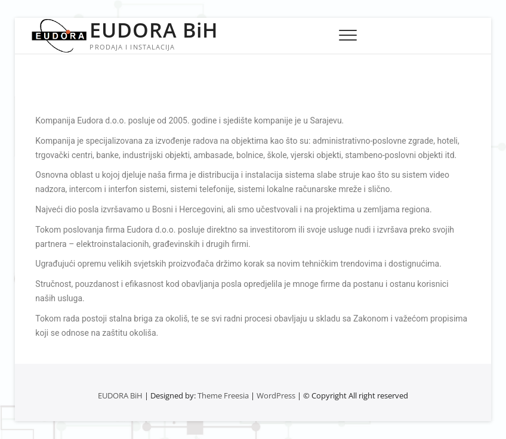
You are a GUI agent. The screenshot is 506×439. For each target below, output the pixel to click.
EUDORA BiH (154, 30)
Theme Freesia (223, 395)
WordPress (276, 395)
